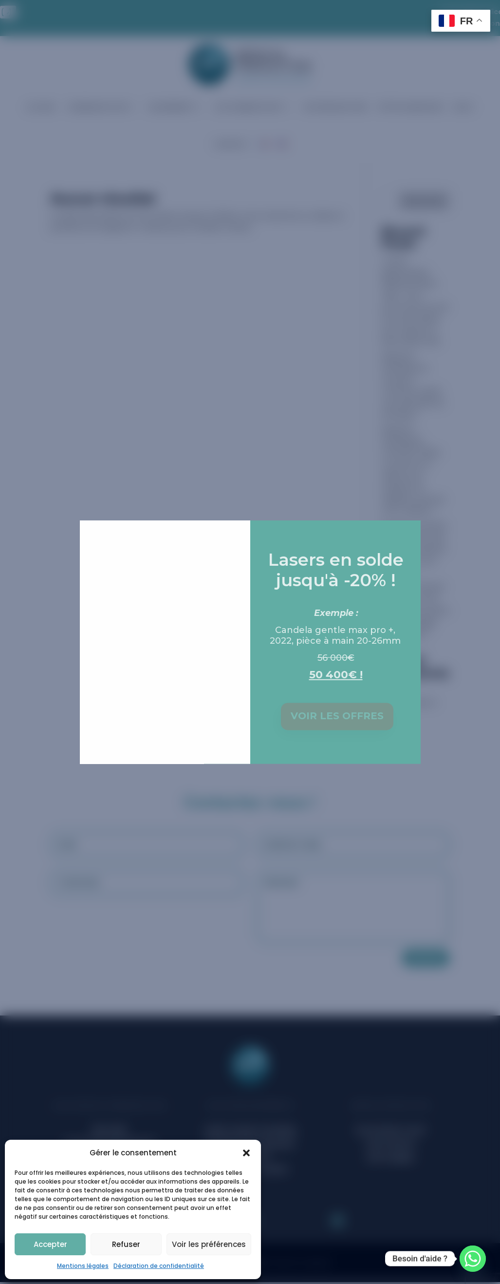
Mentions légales (83, 1266)
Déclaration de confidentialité (158, 1266)
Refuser (126, 1244)
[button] (246, 1153)
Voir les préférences (209, 1244)
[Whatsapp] (473, 1259)
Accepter (50, 1244)
